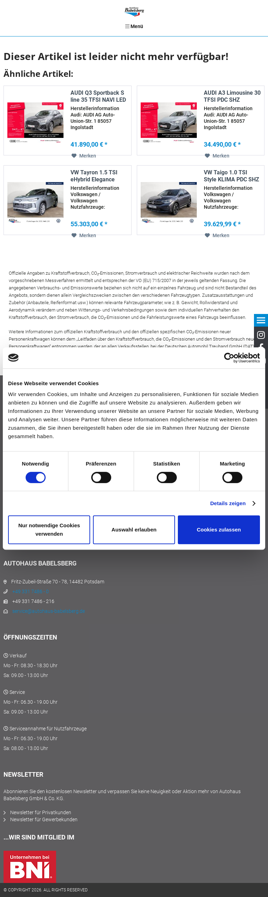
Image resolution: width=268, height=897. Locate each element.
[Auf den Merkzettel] (84, 156)
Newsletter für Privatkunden (40, 812)
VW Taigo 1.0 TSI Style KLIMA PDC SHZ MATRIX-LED (231, 176)
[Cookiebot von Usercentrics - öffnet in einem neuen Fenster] (229, 358)
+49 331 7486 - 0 (30, 591)
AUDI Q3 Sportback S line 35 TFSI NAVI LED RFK (98, 96)
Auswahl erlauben (134, 530)
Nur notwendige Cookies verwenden (49, 529)
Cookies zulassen (219, 530)
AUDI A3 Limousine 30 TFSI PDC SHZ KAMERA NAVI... (232, 96)
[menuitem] (134, 26)
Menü (134, 26)
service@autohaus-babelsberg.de (48, 611)
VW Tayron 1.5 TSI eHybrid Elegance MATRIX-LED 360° (94, 176)
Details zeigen (228, 503)
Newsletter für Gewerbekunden (44, 819)
